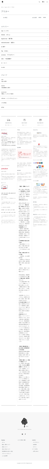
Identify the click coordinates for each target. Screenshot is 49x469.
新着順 (44, 17)
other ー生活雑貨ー (6, 59)
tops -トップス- (7, 7)
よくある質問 (4, 459)
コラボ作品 (4, 105)
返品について (4, 450)
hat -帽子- (3, 47)
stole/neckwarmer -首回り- (8, 42)
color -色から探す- (4, 81)
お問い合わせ (35, 454)
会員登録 (34, 447)
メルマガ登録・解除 (21, 443)
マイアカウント (35, 445)
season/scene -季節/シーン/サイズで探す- (8, 95)
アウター (13, 7)
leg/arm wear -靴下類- (7, 38)
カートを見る (35, 452)
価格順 (40, 17)
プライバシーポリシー (5, 456)
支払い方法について (5, 452)
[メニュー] (47, 2)
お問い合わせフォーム (23, 202)
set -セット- (4, 63)
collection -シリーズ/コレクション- (10, 101)
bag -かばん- (4, 51)
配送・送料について (5, 447)
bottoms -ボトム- (5, 34)
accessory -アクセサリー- (8, 55)
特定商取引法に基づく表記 (6, 454)
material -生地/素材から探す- (6, 88)
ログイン (34, 450)
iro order (3, 68)
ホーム (2, 7)
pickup (2, 110)
